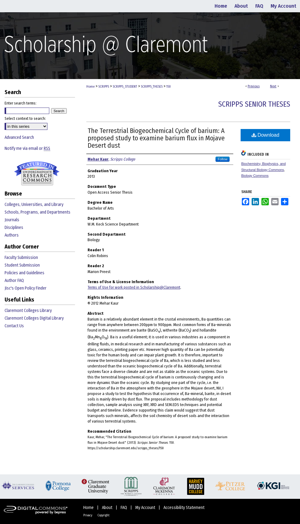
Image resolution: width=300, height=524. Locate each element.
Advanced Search (19, 137)
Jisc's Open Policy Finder (26, 288)
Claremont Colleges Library (28, 310)
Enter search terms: (20, 103)
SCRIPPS (103, 87)
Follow (222, 159)
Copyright (103, 515)
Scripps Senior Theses (254, 104)
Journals (12, 219)
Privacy (88, 515)
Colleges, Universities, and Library (34, 204)
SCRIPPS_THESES (152, 87)
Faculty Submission (21, 257)
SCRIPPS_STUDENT (125, 87)
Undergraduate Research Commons (36, 173)
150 (168, 87)
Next (273, 86)
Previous (254, 86)
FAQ (124, 507)
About (107, 507)
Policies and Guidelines (24, 272)
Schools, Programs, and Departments (37, 212)
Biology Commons (254, 175)
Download (265, 135)
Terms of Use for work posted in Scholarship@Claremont (134, 287)
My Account (145, 507)
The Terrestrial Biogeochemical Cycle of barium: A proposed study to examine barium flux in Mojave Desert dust (156, 138)
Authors (12, 235)
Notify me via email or (27, 148)
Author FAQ (14, 280)
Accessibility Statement (183, 507)
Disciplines (14, 227)
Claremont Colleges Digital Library (34, 318)
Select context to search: (25, 118)
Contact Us (14, 325)
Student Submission (22, 265)
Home (90, 87)
